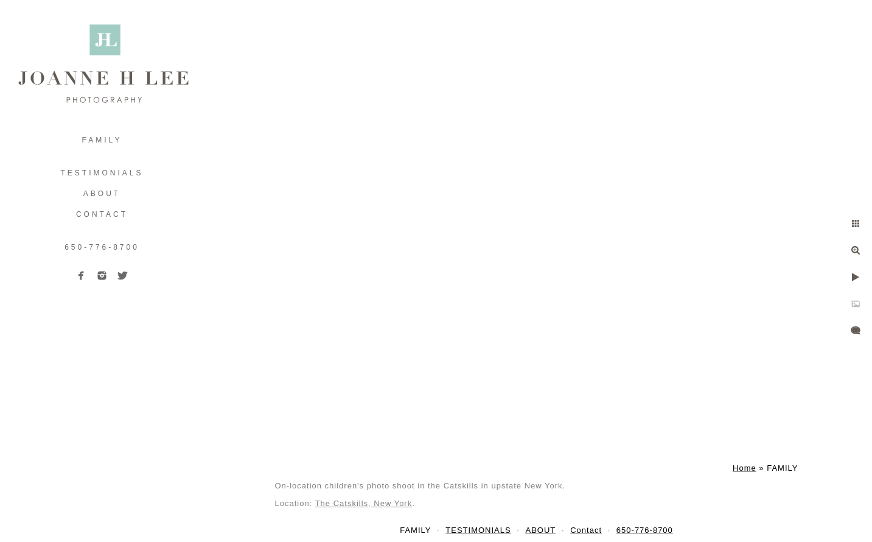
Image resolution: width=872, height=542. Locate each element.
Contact (102, 214)
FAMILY (102, 140)
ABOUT (101, 193)
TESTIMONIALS (101, 173)
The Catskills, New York (364, 503)
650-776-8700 (102, 247)
